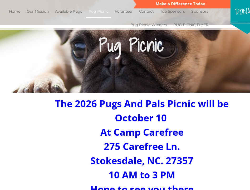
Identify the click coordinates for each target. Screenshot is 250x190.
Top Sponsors (172, 11)
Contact (146, 11)
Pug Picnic (99, 11)
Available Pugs (68, 11)
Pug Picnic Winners (148, 24)
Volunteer (124, 11)
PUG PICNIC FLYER (190, 24)
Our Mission (38, 11)
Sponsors (199, 11)
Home (14, 11)
